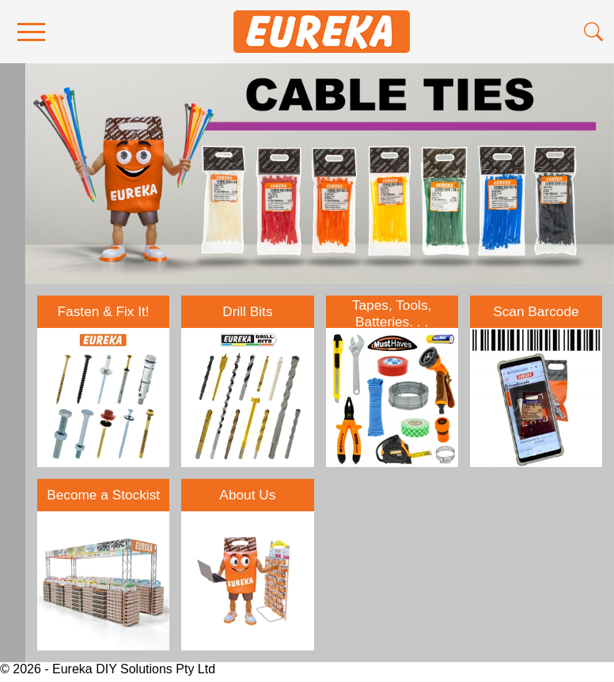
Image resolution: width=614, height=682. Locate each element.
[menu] (31, 32)
